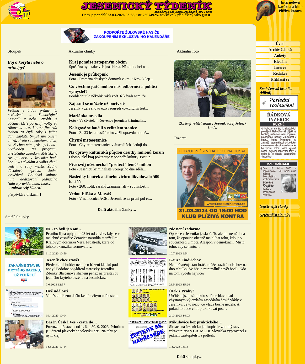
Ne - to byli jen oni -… (65, 229)
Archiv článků (280, 49)
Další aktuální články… (117, 209)
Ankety (280, 55)
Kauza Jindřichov (185, 260)
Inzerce (280, 67)
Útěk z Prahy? (181, 291)
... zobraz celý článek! (25, 188)
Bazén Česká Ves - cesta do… (71, 322)
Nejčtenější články (274, 206)
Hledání (280, 61)
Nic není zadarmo (184, 229)
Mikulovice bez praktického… (195, 322)
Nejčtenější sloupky (275, 215)
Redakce (280, 73)
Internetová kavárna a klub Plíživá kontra (290, 6)
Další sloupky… (190, 357)
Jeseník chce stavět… (64, 260)
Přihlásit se (280, 79)
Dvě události (57, 291)
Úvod (280, 44)
